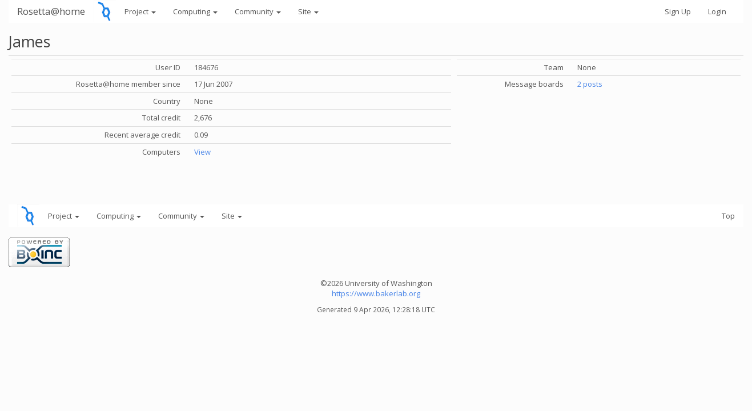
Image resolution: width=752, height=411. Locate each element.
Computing (195, 11)
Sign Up (678, 11)
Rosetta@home (51, 11)
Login (717, 11)
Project (140, 11)
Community (258, 11)
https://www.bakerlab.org (376, 293)
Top (728, 216)
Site (308, 11)
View (202, 152)
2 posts (589, 84)
